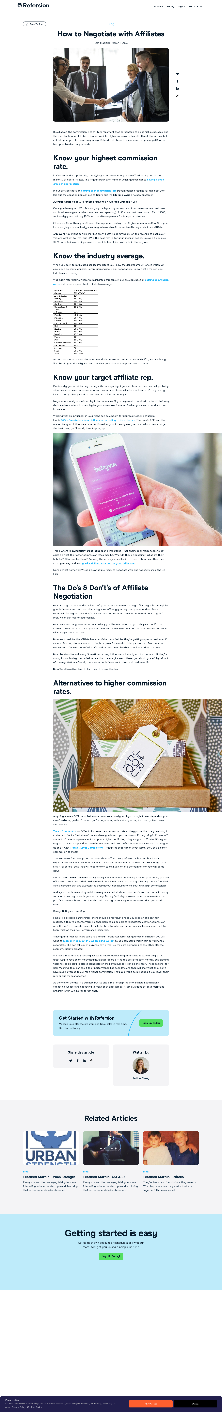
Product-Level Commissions (86, 847)
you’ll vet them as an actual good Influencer (108, 563)
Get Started (195, 6)
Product (158, 6)
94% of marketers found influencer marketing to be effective (98, 420)
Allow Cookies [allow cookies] (151, 1404)
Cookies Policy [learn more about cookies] (34, 1407)
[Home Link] (33, 6)
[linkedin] (177, 88)
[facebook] (177, 81)
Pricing (170, 6)
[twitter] (177, 73)
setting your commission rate (99, 190)
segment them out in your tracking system (88, 940)
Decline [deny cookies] (195, 1404)
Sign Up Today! (111, 1256)
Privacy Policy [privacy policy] (18, 1407)
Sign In (181, 6)
